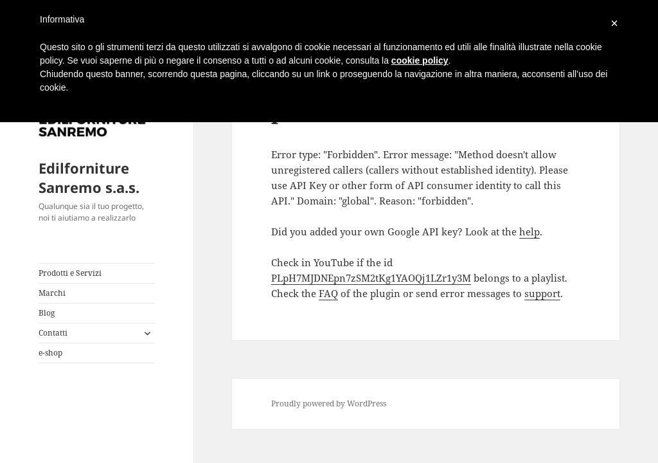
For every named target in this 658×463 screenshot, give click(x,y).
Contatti (53, 332)
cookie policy (420, 60)
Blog (47, 312)
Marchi (52, 292)
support (542, 293)
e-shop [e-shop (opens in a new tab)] (50, 352)
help (529, 231)
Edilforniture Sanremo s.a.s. (89, 177)
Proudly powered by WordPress (328, 403)
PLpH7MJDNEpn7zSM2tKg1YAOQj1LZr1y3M (371, 277)
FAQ (328, 293)
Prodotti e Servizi (70, 273)
